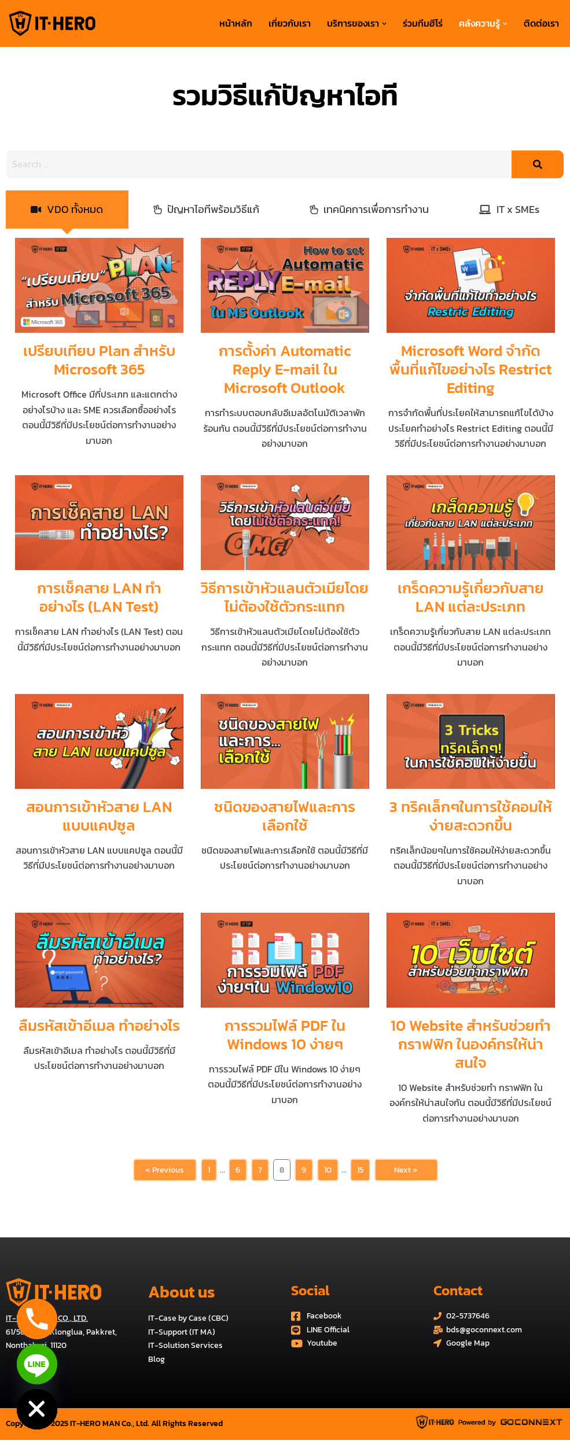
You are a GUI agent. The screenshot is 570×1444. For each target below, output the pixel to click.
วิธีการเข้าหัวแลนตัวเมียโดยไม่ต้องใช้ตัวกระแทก (285, 597)
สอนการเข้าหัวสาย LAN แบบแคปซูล (99, 817)
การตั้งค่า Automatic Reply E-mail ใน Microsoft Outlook (285, 369)
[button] (384, 23)
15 (360, 1173)
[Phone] (37, 1319)
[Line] (37, 1364)
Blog (156, 1363)
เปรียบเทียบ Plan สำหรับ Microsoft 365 (99, 359)
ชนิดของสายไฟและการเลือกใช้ (284, 817)
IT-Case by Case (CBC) (188, 1322)
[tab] (67, 209)
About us (181, 1296)
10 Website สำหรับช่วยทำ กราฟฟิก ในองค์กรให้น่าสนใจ (471, 1046)
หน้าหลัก (235, 23)
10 (328, 1173)
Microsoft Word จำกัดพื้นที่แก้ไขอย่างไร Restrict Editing (470, 369)
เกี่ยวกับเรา (290, 23)
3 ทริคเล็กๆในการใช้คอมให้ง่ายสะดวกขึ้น (470, 817)
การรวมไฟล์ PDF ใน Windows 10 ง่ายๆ (285, 1036)
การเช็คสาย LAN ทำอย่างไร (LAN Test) (99, 597)
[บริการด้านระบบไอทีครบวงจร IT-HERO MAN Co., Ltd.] (52, 23)
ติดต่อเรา (541, 23)
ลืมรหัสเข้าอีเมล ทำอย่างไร (99, 1027)
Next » (406, 1173)
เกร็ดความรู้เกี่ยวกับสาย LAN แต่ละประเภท (471, 597)
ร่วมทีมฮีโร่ (423, 23)
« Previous (164, 1173)
